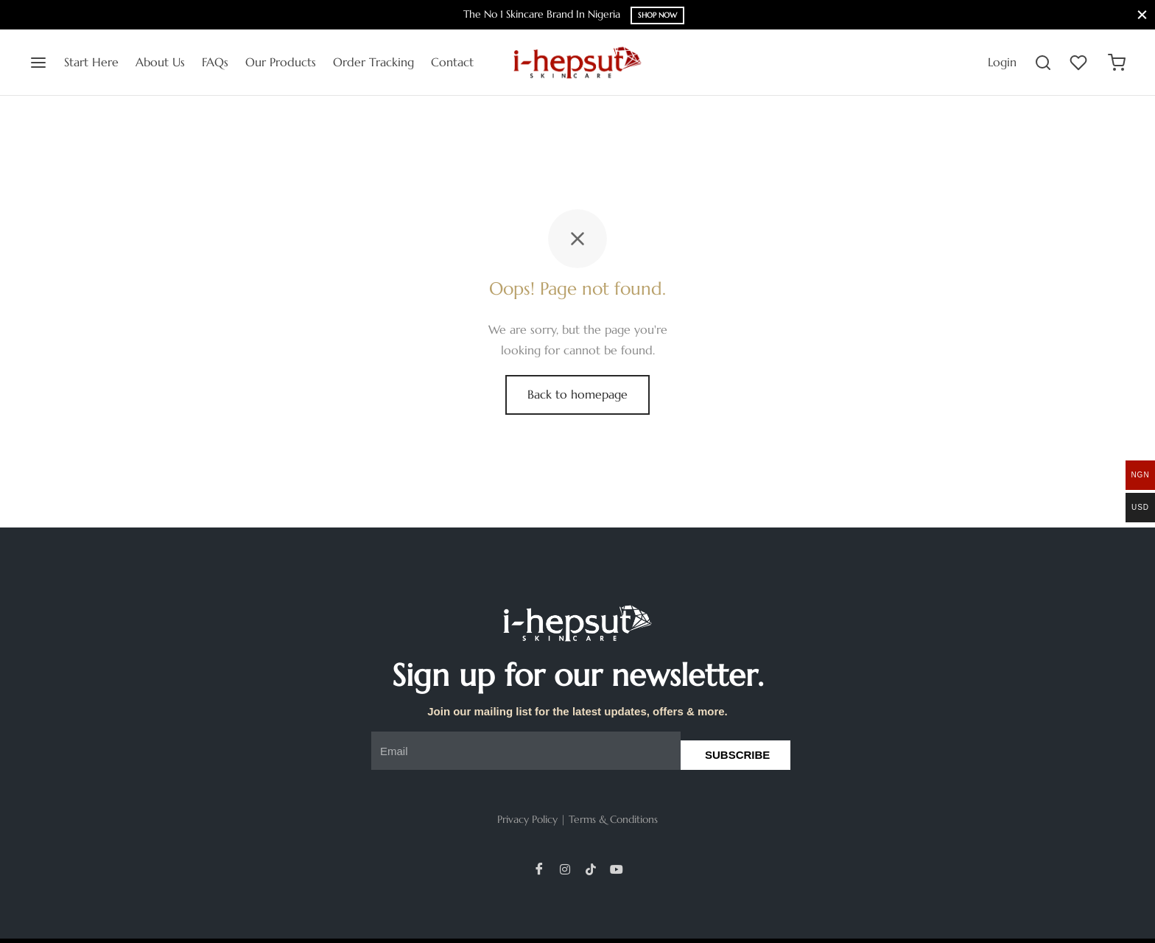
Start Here (91, 62)
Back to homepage (577, 394)
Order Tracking (373, 62)
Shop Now (657, 15)
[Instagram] (565, 869)
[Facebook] (539, 869)
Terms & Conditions (613, 819)
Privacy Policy (527, 819)
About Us (160, 62)
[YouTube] (616, 869)
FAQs (215, 62)
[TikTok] (591, 869)
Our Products (280, 62)
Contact (452, 62)
